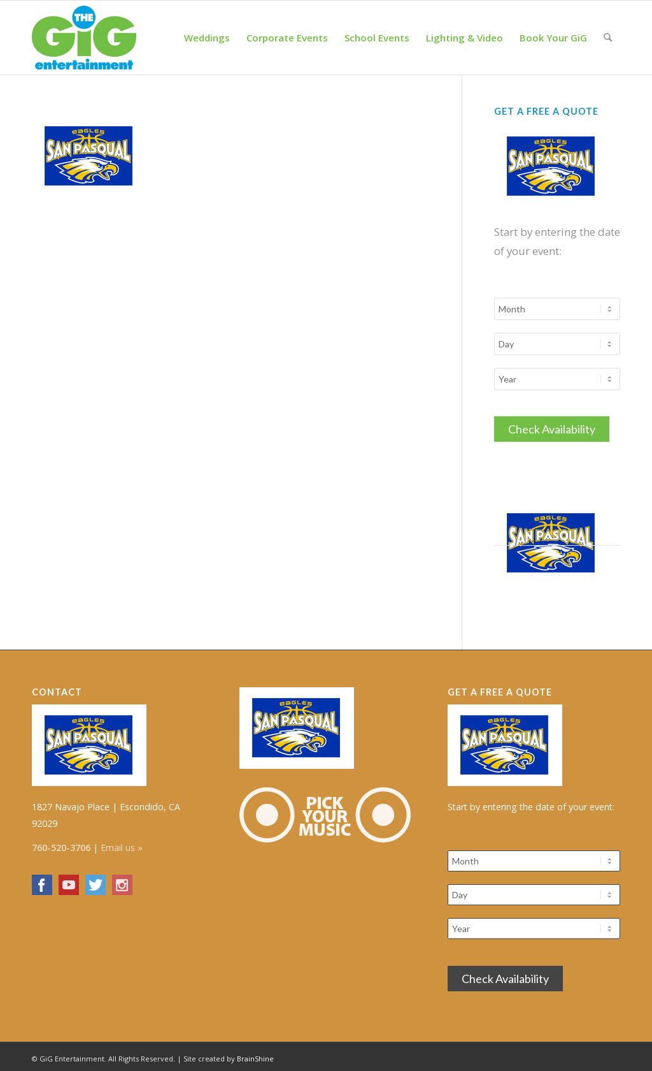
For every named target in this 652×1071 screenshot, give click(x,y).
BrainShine (255, 1055)
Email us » (122, 844)
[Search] (607, 38)
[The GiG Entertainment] (84, 37)
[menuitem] (207, 38)
